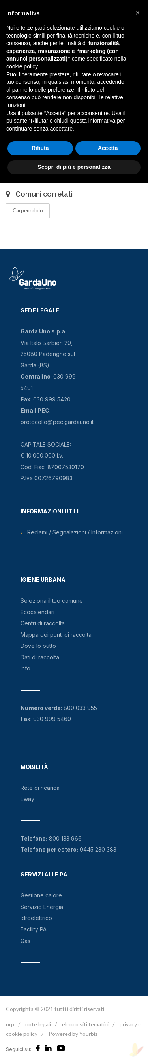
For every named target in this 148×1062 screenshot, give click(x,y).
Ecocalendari (37, 612)
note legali (38, 1024)
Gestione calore (41, 895)
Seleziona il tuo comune (52, 600)
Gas (25, 940)
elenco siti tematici (85, 1024)
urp (10, 1024)
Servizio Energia (42, 906)
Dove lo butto (38, 645)
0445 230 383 (98, 849)
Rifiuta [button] (40, 148)
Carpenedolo (28, 210)
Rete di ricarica (40, 787)
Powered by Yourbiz (73, 1033)
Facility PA (34, 929)
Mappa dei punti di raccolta (56, 634)
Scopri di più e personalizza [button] (73, 167)
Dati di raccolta (40, 657)
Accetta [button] (108, 148)
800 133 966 (65, 838)
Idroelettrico (36, 917)
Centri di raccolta (43, 623)
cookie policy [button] (21, 66)
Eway (27, 798)
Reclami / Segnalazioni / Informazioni (75, 532)
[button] (137, 12)
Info (25, 668)
